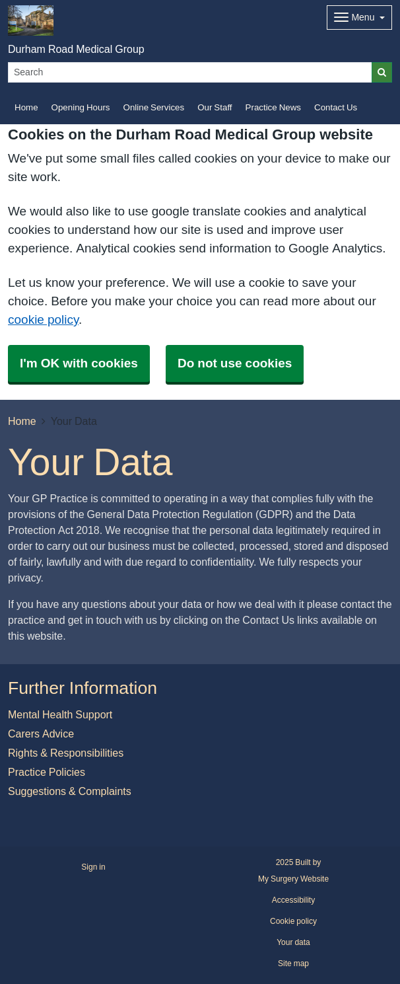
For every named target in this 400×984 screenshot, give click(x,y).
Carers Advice (41, 733)
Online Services (154, 107)
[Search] (190, 72)
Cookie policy (293, 921)
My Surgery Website (293, 879)
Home (26, 107)
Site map (293, 963)
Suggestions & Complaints (69, 791)
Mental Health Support (60, 714)
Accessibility (293, 900)
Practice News (273, 107)
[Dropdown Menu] (359, 17)
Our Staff (214, 107)
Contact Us (335, 107)
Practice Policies (46, 772)
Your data (293, 942)
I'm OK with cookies (79, 363)
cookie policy (43, 319)
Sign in (93, 867)
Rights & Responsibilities (65, 752)
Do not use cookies (235, 363)
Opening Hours (80, 107)
